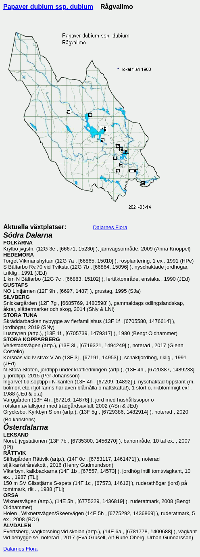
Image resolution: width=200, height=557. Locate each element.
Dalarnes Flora (110, 227)
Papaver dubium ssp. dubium (48, 6)
